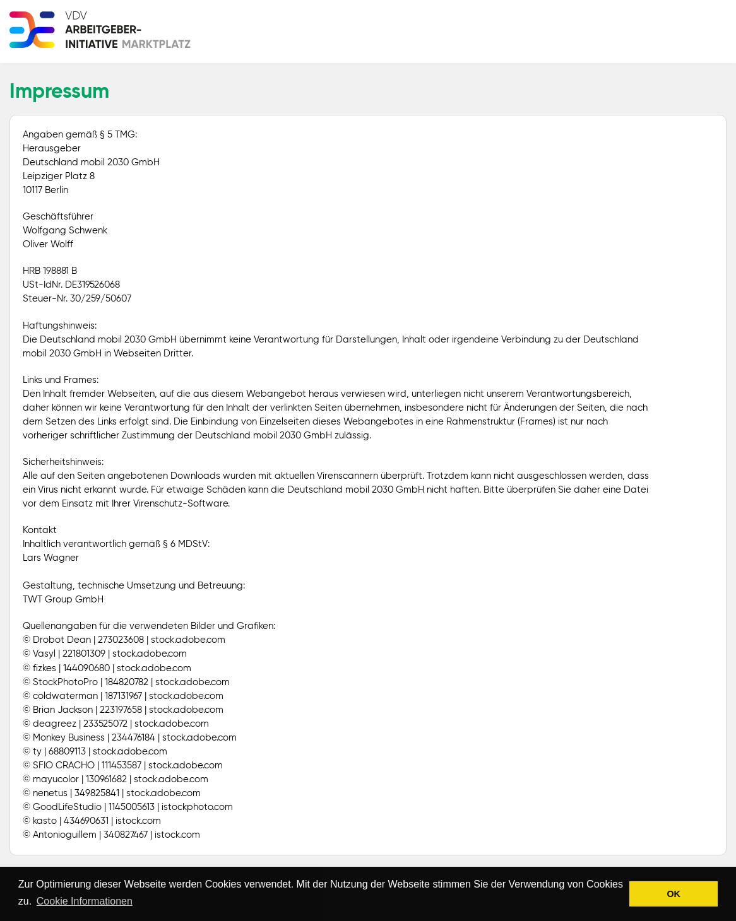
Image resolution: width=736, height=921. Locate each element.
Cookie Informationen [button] (85, 901)
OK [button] (673, 894)
